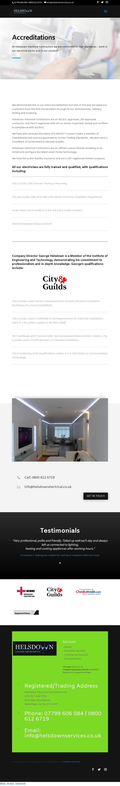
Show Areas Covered (12, 784)
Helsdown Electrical (71, 762)
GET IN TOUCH (96, 496)
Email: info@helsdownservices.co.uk (62, 733)
